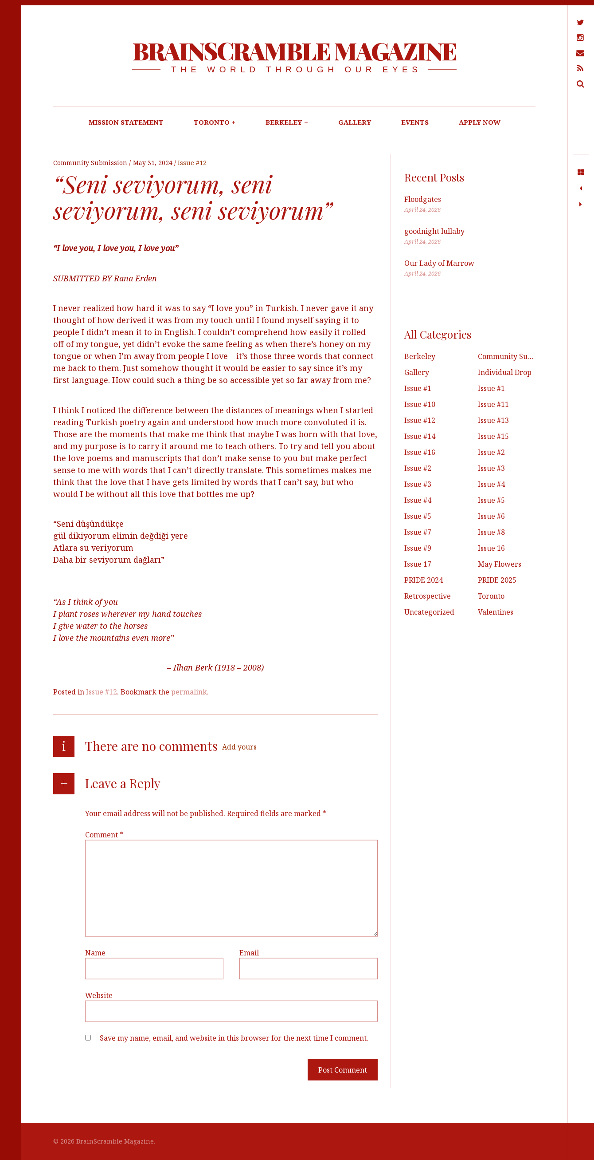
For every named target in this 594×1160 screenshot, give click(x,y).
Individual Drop (504, 372)
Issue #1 (417, 388)
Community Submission (91, 162)
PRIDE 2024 (423, 580)
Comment (104, 835)
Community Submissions (519, 356)
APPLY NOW (479, 122)
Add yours (239, 747)
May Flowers (499, 564)
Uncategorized (429, 612)
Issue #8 (491, 532)
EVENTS (415, 122)
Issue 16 (491, 548)
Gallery (416, 372)
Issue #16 (419, 452)
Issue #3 (491, 468)
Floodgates (422, 199)
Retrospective (427, 596)
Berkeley (419, 356)
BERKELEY (287, 122)
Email (249, 953)
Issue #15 (493, 436)
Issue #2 (491, 452)
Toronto (491, 596)
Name (95, 953)
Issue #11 (493, 404)
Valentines (495, 612)
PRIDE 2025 (497, 580)
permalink (189, 692)
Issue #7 (417, 532)
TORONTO (215, 122)
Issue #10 (419, 404)
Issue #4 (491, 484)
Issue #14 (419, 436)
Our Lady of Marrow (439, 263)
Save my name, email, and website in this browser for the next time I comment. (234, 1038)
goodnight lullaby (434, 231)
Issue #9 (417, 548)
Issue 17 (417, 564)
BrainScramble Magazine (294, 51)
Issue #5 (491, 500)
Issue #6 (491, 516)
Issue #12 (192, 162)
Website (99, 995)
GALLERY (354, 122)
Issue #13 (493, 420)
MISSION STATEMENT (126, 122)
